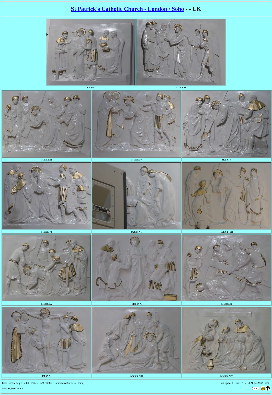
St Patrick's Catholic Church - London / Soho (127, 9)
